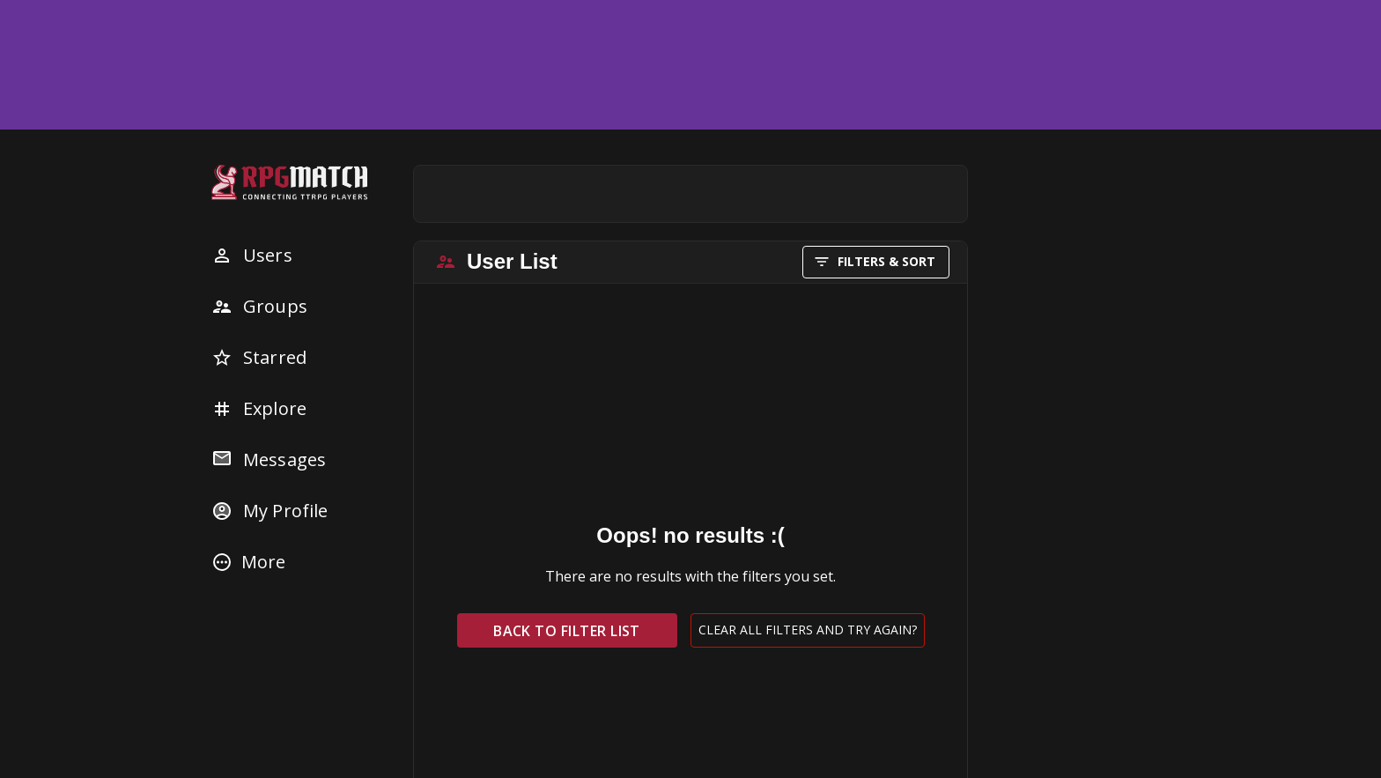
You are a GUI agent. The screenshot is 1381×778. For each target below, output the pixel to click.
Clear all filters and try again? (807, 630)
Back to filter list (567, 630)
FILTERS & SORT (876, 262)
